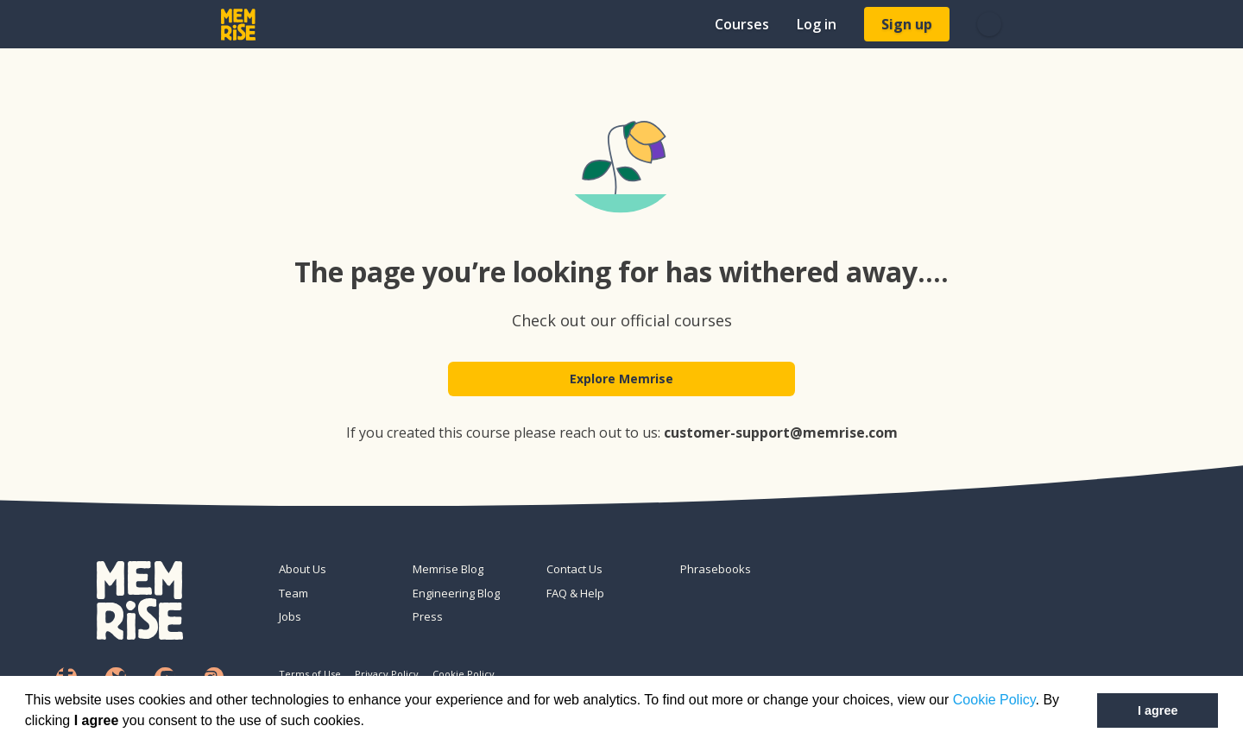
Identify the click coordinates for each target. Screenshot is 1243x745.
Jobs (290, 616)
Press (428, 616)
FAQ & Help (575, 593)
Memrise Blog (448, 569)
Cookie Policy (994, 699)
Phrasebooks (715, 569)
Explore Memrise (621, 381)
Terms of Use (310, 673)
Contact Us (574, 569)
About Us (302, 569)
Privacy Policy (387, 673)
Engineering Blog (456, 593)
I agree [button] (1157, 710)
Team (293, 593)
